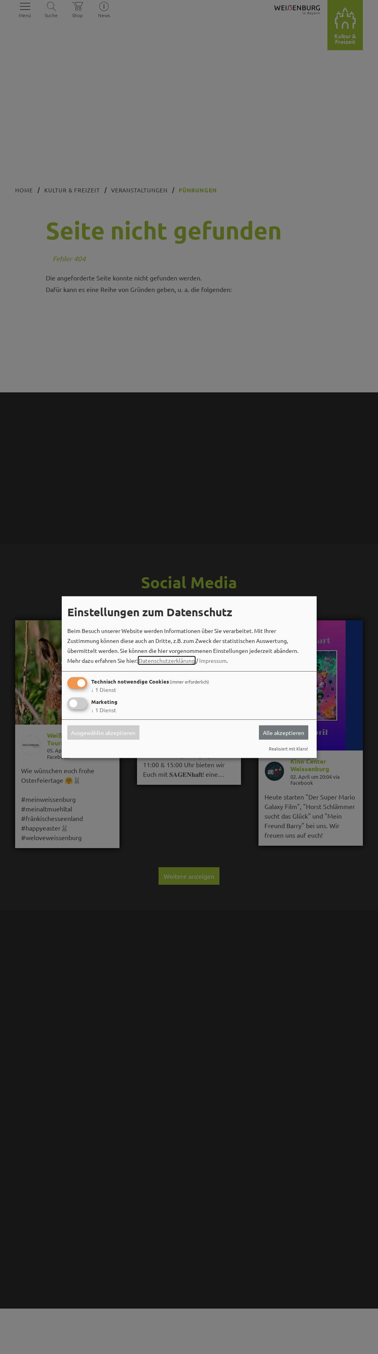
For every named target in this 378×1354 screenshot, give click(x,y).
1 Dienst (103, 689)
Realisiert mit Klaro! (288, 748)
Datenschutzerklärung (167, 660)
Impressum (213, 660)
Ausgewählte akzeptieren (103, 732)
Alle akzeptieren (283, 732)
